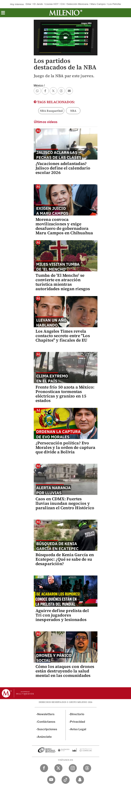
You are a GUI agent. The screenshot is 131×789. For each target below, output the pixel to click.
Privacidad (77, 721)
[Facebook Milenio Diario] (44, 768)
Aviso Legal (78, 729)
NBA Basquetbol (51, 111)
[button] (3, 13)
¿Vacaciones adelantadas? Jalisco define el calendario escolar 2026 (63, 168)
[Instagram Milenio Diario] (73, 768)
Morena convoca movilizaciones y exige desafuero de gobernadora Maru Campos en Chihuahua (64, 226)
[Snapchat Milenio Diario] (80, 780)
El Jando (38, 4)
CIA (63, 4)
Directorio (77, 714)
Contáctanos (46, 721)
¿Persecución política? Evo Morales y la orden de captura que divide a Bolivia (65, 447)
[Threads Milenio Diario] (87, 768)
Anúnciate (44, 736)
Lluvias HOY (52, 4)
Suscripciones (47, 729)
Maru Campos (98, 4)
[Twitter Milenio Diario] (58, 768)
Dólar (28, 4)
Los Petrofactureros (118, 4)
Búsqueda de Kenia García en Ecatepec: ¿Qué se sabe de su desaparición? (65, 559)
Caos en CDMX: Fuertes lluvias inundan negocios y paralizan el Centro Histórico (65, 503)
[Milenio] (65, 12)
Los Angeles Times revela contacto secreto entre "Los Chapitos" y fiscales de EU (63, 335)
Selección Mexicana (77, 4)
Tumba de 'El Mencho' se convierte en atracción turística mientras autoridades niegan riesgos (63, 282)
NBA (73, 111)
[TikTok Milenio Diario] (66, 780)
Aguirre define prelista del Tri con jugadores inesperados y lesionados (62, 615)
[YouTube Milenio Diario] (51, 780)
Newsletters (46, 714)
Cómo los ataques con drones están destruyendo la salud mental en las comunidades (65, 671)
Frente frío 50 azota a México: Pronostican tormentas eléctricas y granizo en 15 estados (65, 393)
